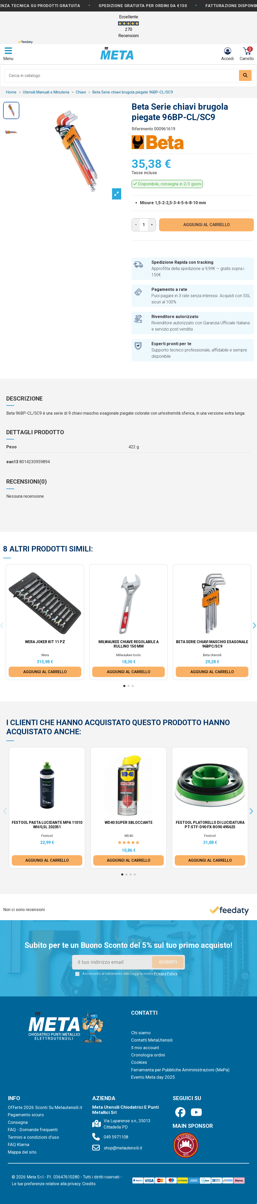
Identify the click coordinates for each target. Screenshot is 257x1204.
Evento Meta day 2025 (153, 1077)
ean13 (12, 461)
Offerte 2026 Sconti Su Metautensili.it (45, 1107)
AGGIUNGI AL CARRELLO (206, 224)
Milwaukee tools (128, 655)
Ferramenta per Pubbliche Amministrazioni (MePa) (180, 1069)
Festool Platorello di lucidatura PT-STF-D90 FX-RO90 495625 (210, 824)
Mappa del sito (22, 1152)
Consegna (18, 1122)
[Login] (227, 54)
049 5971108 (116, 1137)
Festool (47, 836)
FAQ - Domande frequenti (33, 1129)
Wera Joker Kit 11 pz (45, 642)
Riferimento (142, 128)
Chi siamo (141, 1032)
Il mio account (145, 1047)
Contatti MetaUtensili (152, 1040)
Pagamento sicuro (26, 1114)
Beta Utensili (212, 655)
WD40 (128, 836)
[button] (124, 686)
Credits (89, 1183)
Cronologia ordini (148, 1055)
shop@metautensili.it (123, 1148)
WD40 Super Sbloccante (129, 822)
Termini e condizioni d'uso (33, 1137)
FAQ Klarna (18, 1144)
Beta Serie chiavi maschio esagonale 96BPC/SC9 (212, 644)
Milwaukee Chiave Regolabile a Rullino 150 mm (128, 644)
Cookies (139, 1062)
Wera (45, 655)
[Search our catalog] (245, 75)
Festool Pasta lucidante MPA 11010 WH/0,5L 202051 (47, 824)
